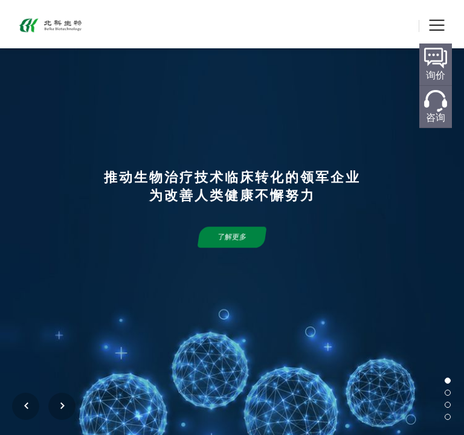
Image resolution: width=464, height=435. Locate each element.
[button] (448, 381)
